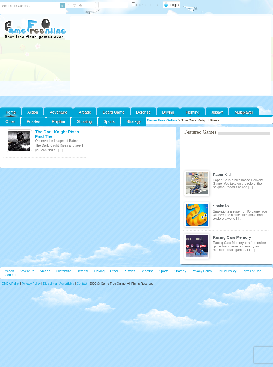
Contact (10, 275)
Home (10, 112)
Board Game (113, 112)
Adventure (58, 112)
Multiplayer (244, 112)
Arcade (85, 112)
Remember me (146, 5)
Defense (143, 112)
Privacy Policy (202, 271)
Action (32, 112)
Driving (168, 112)
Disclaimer (50, 283)
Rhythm (58, 121)
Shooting (84, 121)
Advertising (66, 283)
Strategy (133, 121)
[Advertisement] (171, 55)
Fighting (193, 112)
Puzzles (33, 121)
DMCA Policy (226, 271)
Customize (63, 271)
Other (114, 271)
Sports (109, 121)
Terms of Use (251, 271)
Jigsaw (217, 112)
